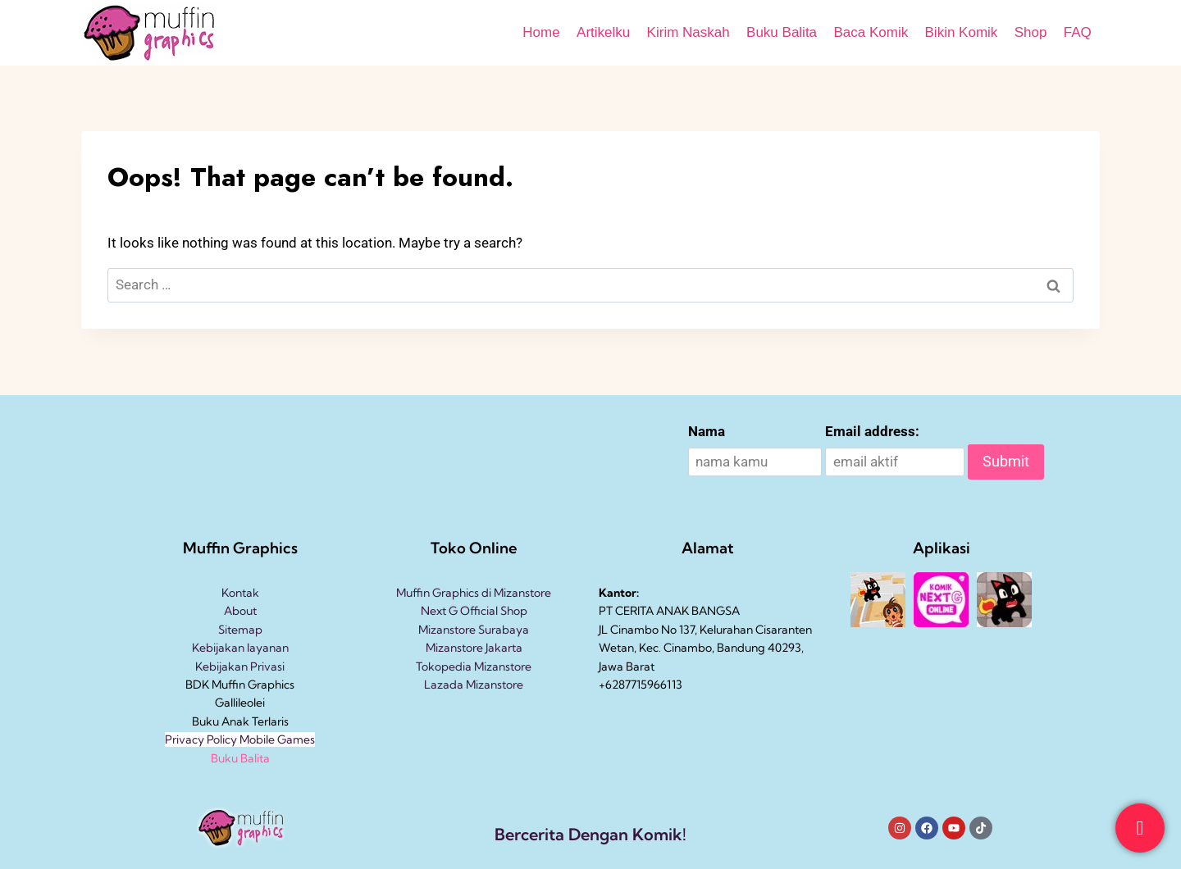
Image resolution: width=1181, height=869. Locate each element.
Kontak (240, 592)
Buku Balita (781, 32)
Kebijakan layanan (240, 647)
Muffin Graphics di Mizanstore (473, 592)
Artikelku (603, 32)
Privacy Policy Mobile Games (240, 739)
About (240, 610)
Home (540, 32)
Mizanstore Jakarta (474, 647)
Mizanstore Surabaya (473, 629)
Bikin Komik (961, 32)
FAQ (1078, 32)
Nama (706, 431)
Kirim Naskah (688, 32)
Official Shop (492, 610)
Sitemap (240, 629)
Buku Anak (220, 721)
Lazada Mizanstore (473, 684)
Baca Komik (870, 32)
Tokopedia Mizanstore (473, 666)
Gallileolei (240, 702)
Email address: (872, 431)
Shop (1031, 32)
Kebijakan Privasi (240, 666)
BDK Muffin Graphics (239, 684)
